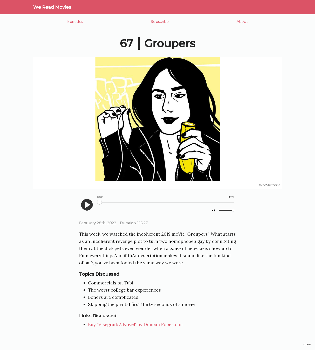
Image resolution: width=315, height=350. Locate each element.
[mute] (213, 210)
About (242, 21)
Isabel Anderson (269, 185)
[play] (87, 205)
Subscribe (160, 21)
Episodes (75, 21)
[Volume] (226, 210)
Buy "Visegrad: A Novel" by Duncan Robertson (135, 324)
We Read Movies (52, 7)
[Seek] (165, 202)
